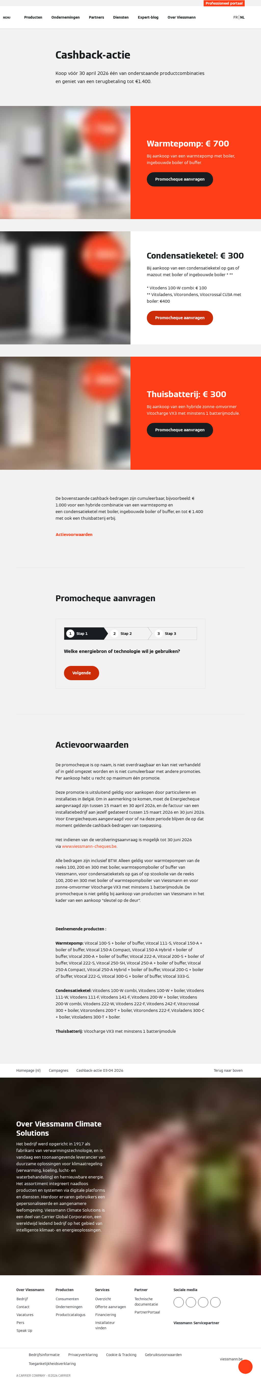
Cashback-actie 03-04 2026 (99, 1070)
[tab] (83, 633)
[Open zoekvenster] (225, 17)
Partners (96, 17)
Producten (33, 17)
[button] (245, 1367)
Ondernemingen (65, 17)
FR (235, 17)
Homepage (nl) (28, 1070)
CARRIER (64, 1375)
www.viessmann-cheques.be (89, 846)
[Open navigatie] (6, 17)
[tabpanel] (130, 664)
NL (242, 17)
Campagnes (58, 1070)
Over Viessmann (182, 17)
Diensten (121, 17)
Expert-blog (148, 17)
